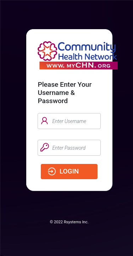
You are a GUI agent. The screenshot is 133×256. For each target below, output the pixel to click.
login (63, 172)
